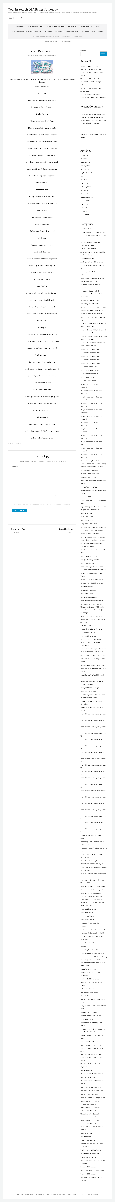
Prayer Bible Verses (87, 919)
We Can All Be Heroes (88, 1157)
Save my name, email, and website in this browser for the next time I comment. (42, 505)
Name (14, 495)
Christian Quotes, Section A (90, 349)
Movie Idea (48, 32)
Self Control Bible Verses (89, 989)
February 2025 (85, 187)
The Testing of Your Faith (89, 1094)
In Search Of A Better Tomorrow (91, 629)
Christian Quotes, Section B (90, 353)
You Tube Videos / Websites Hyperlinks (46, 37)
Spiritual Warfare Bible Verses (90, 1016)
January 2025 (85, 190)
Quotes (100, 32)
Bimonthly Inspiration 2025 (90, 300)
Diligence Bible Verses (88, 477)
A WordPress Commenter (89, 134)
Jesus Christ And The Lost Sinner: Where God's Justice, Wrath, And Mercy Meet (92, 642)
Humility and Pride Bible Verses (91, 600)
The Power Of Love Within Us (90, 1087)
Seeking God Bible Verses (89, 979)
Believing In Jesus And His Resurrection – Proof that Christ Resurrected (91, 294)
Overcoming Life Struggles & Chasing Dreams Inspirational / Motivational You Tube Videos (91, 896)
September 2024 (86, 197)
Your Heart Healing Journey (72, 37)
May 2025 (83, 180)
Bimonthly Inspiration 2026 (90, 304)
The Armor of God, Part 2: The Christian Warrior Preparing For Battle (91, 72)
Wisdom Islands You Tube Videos (92, 1170)
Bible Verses (20, 27)
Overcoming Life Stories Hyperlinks (93, 890)
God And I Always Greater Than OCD (93, 527)
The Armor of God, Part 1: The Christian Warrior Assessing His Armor (91, 82)
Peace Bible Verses (87, 912)
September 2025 (86, 173)
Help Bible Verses (86, 586)
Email (34, 495)
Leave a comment (15, 444)
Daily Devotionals (86, 27)
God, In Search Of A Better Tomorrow (33, 9)
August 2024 (85, 201)
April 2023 (84, 211)
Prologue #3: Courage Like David (92, 933)
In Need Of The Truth (88, 625)
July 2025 (83, 176)
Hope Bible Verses (87, 593)
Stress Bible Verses (87, 1019)
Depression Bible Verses (89, 470)
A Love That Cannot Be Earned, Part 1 (93, 232)
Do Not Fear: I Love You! (88, 487)
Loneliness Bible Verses (88, 691)
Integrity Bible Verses (88, 636)
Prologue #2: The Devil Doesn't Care (93, 929)
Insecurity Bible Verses (88, 632)
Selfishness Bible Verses (89, 992)
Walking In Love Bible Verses (90, 1150)
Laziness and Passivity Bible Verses (92, 665)
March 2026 (84, 159)
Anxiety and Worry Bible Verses (91, 262)
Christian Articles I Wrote (56, 27)
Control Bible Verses (87, 377)
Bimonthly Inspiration (35, 27)
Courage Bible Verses (88, 381)
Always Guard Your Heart (89, 248)
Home (98, 27)
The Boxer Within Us (87, 1070)
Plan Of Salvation (88, 32)
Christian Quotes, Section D (90, 356)
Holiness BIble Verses (88, 590)
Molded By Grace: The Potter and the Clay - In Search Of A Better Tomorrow (92, 117)
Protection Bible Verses (88, 943)
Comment (15, 466)
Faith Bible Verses (86, 513)
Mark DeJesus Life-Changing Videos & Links (26, 32)
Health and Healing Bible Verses (92, 579)
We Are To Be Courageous (89, 1153)
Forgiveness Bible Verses (89, 524)
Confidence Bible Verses (89, 374)
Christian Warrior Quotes (89, 66)
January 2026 (85, 166)
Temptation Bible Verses (89, 1042)
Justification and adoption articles (92, 655)
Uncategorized (54, 41)
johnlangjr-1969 (50, 55)
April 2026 (84, 155)
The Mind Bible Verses (88, 1077)
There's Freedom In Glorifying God (92, 1098)
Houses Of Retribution (88, 597)
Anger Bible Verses (87, 258)
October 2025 (85, 169)
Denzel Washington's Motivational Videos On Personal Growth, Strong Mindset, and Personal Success (93, 463)
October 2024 (85, 194)
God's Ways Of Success (88, 556)
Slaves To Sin (85, 996)
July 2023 (83, 208)
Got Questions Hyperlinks (89, 560)
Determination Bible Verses (90, 473)
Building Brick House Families (91, 314)
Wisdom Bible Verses (88, 1167)
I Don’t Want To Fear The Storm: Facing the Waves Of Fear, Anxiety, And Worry (92, 619)
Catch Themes (93, 1194)
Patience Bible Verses (88, 909)
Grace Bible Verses (87, 563)
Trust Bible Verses (86, 1133)
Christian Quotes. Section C (90, 363)
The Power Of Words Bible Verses (92, 1091)
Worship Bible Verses (88, 1174)
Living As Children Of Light (90, 688)
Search (83, 50)
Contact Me (72, 27)
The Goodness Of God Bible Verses (92, 1074)
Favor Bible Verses (87, 517)
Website (55, 495)
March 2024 (84, 204)
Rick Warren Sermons (88, 969)
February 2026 (85, 162)
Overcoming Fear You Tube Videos (92, 886)
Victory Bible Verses (87, 1140)
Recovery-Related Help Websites (92, 953)
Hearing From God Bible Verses (91, 583)
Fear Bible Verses (86, 520)
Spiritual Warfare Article (88, 1012)
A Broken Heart (86, 229)
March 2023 (84, 215)
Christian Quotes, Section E (90, 360)
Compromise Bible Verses (89, 370)
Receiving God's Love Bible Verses (92, 950)
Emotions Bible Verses (88, 497)
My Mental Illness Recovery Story (67, 32)
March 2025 (84, 183)
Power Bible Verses (87, 916)
